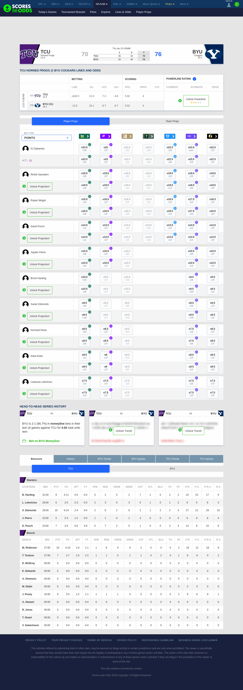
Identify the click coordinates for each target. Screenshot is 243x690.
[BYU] (48, 104)
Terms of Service (99, 640)
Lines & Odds (123, 11)
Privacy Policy (36, 640)
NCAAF (84, 4)
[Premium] (237, 6)
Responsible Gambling (158, 640)
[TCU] (45, 94)
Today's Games (47, 11)
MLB (69, 4)
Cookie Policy (127, 640)
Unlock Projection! (40, 186)
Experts (105, 11)
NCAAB (102, 4)
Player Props (143, 11)
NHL (117, 4)
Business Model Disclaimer (198, 640)
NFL (42, 4)
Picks (93, 11)
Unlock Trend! (124, 430)
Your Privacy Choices (67, 640)
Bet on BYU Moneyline (44, 441)
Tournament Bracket (73, 11)
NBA (55, 4)
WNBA (132, 4)
